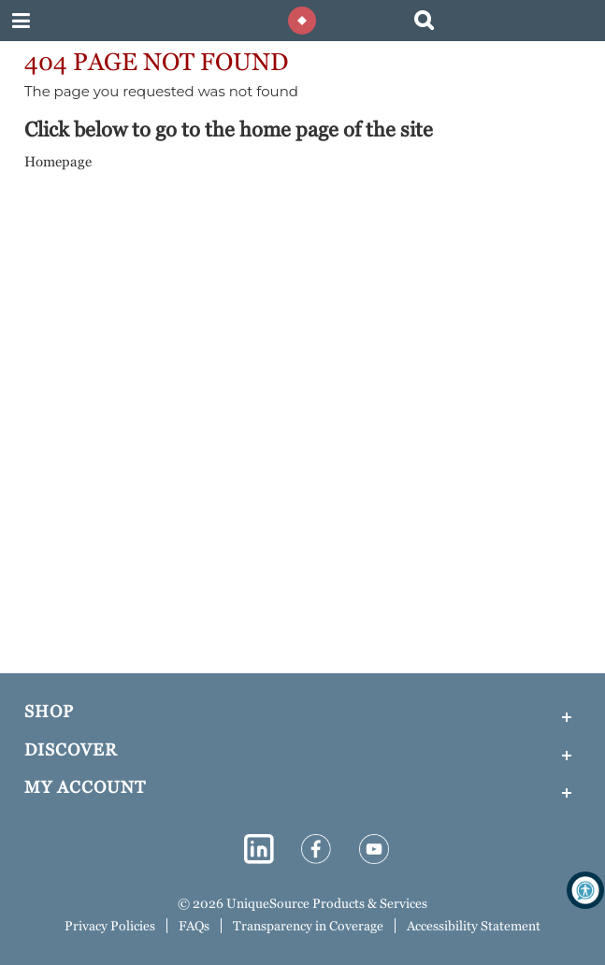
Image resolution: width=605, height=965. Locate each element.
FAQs (194, 925)
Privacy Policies (110, 925)
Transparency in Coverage (308, 925)
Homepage (58, 161)
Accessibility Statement (473, 925)
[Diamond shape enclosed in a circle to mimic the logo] (303, 21)
